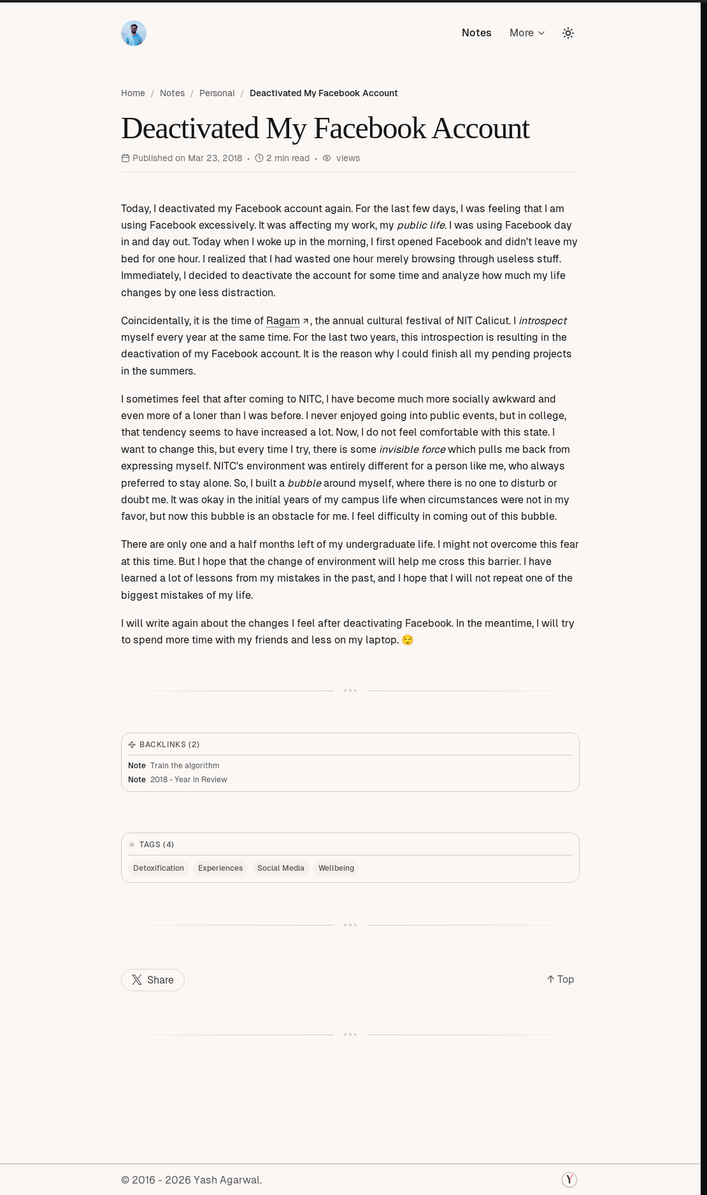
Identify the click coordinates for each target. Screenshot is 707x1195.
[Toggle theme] (568, 33)
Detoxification (158, 868)
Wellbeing (336, 868)
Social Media (280, 868)
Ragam (288, 321)
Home (133, 93)
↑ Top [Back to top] (561, 979)
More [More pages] (528, 33)
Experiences (220, 868)
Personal (217, 93)
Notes (477, 33)
